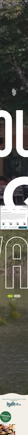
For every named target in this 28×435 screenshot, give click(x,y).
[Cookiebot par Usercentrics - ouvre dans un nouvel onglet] (23, 207)
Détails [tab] (14, 209)
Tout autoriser (23, 227)
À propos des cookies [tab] (23, 209)
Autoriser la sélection (14, 227)
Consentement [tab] (5, 209)
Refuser (5, 227)
